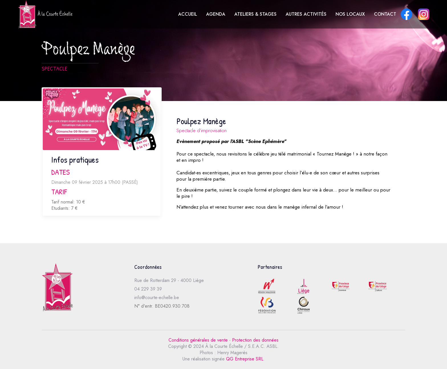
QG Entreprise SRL (244, 359)
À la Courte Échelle (45, 14)
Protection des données (255, 340)
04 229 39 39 (148, 289)
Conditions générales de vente (198, 340)
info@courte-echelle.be (156, 297)
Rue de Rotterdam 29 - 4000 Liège (169, 280)
